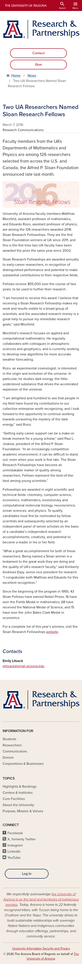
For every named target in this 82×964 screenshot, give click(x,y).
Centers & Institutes (18, 792)
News (32, 75)
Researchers (12, 745)
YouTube (14, 857)
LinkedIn (14, 851)
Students (9, 739)
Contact (38, 53)
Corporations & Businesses (23, 763)
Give (38, 64)
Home (16, 75)
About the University (18, 805)
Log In (26, 874)
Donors (8, 757)
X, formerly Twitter (21, 839)
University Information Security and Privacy (41, 948)
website (52, 632)
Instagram (15, 845)
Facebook (15, 833)
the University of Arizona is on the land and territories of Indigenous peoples (41, 899)
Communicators (15, 751)
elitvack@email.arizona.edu (23, 666)
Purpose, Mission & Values (23, 811)
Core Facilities (14, 799)
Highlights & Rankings (19, 786)
